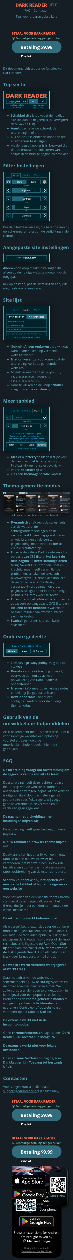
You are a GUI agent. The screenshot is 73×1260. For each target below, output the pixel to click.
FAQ (28, 10)
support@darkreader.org (21, 1091)
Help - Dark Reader (31, 5)
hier (47, 744)
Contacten (41, 10)
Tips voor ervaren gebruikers (36, 16)
